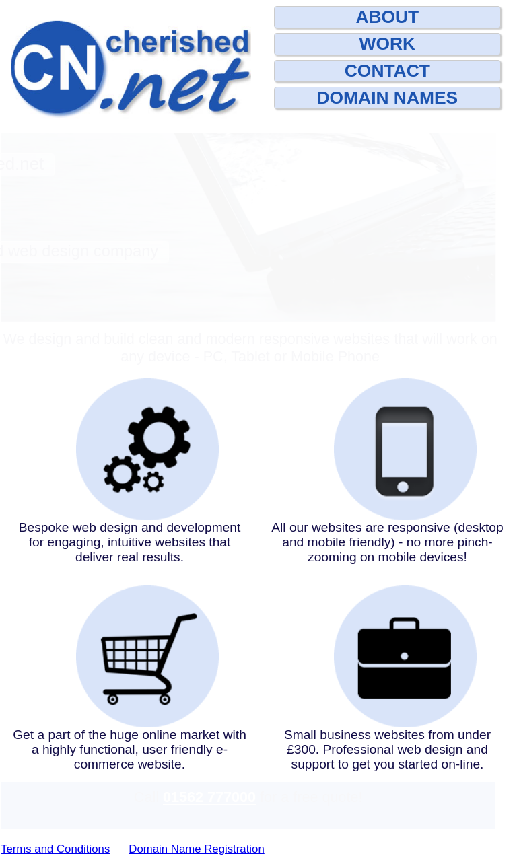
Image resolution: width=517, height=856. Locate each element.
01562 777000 (209, 797)
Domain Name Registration (196, 849)
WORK (387, 44)
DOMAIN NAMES (387, 97)
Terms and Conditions (55, 849)
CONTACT (387, 71)
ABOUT (387, 17)
